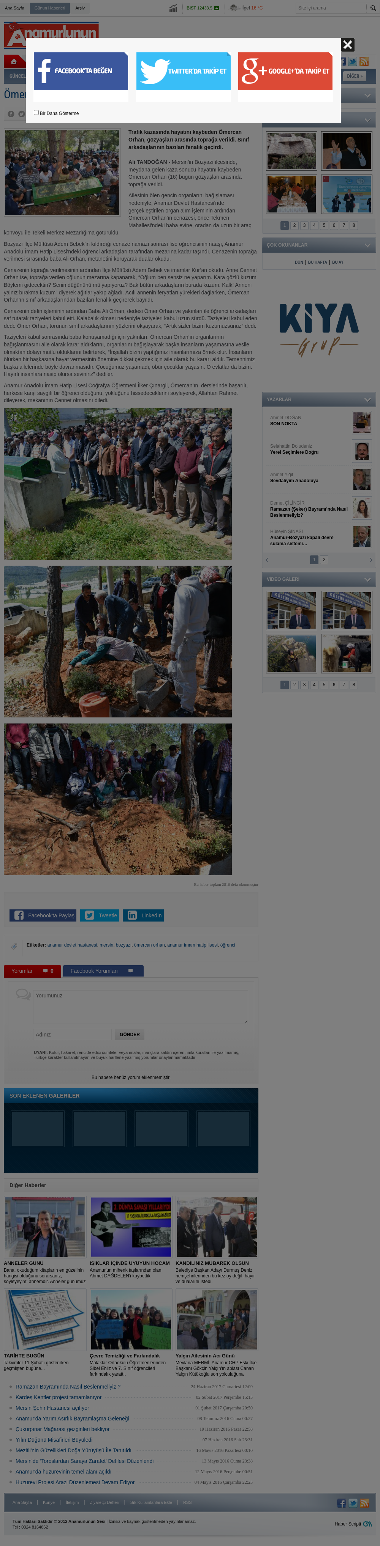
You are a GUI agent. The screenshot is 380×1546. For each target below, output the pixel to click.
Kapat (348, 45)
